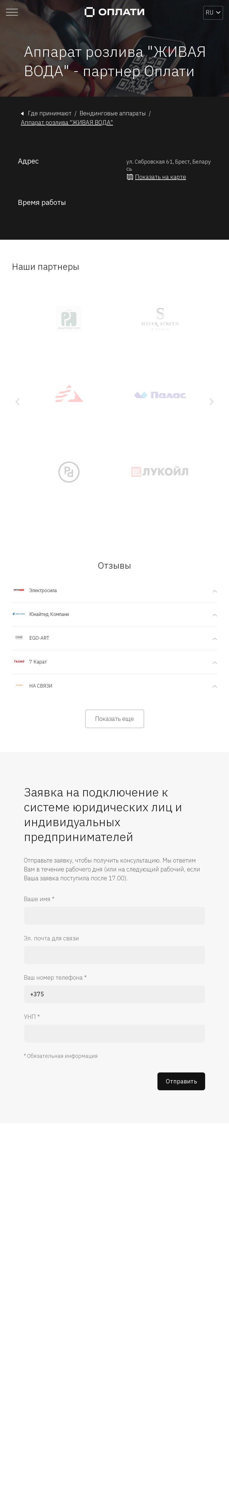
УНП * (32, 1017)
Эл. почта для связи (51, 938)
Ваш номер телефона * (55, 977)
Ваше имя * (39, 899)
